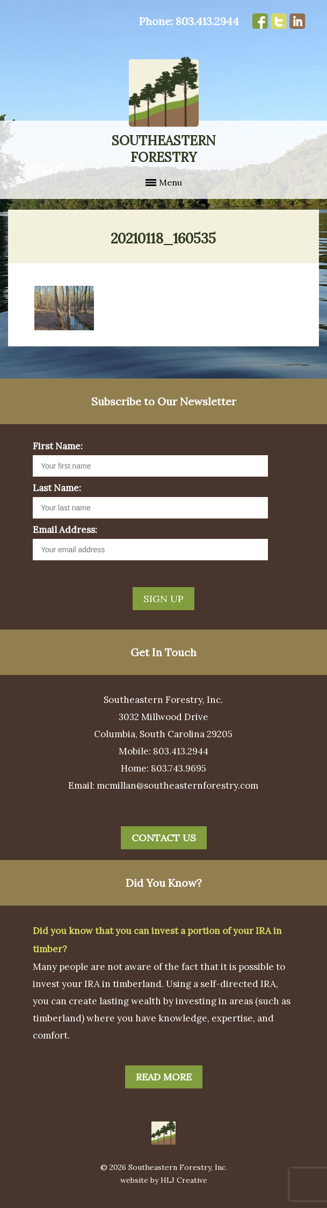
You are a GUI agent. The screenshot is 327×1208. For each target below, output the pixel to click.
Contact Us (164, 838)
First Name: (58, 446)
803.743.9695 (178, 768)
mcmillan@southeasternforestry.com (177, 785)
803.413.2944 (207, 21)
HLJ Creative (184, 1180)
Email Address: (65, 530)
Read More (164, 1077)
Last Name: (57, 488)
